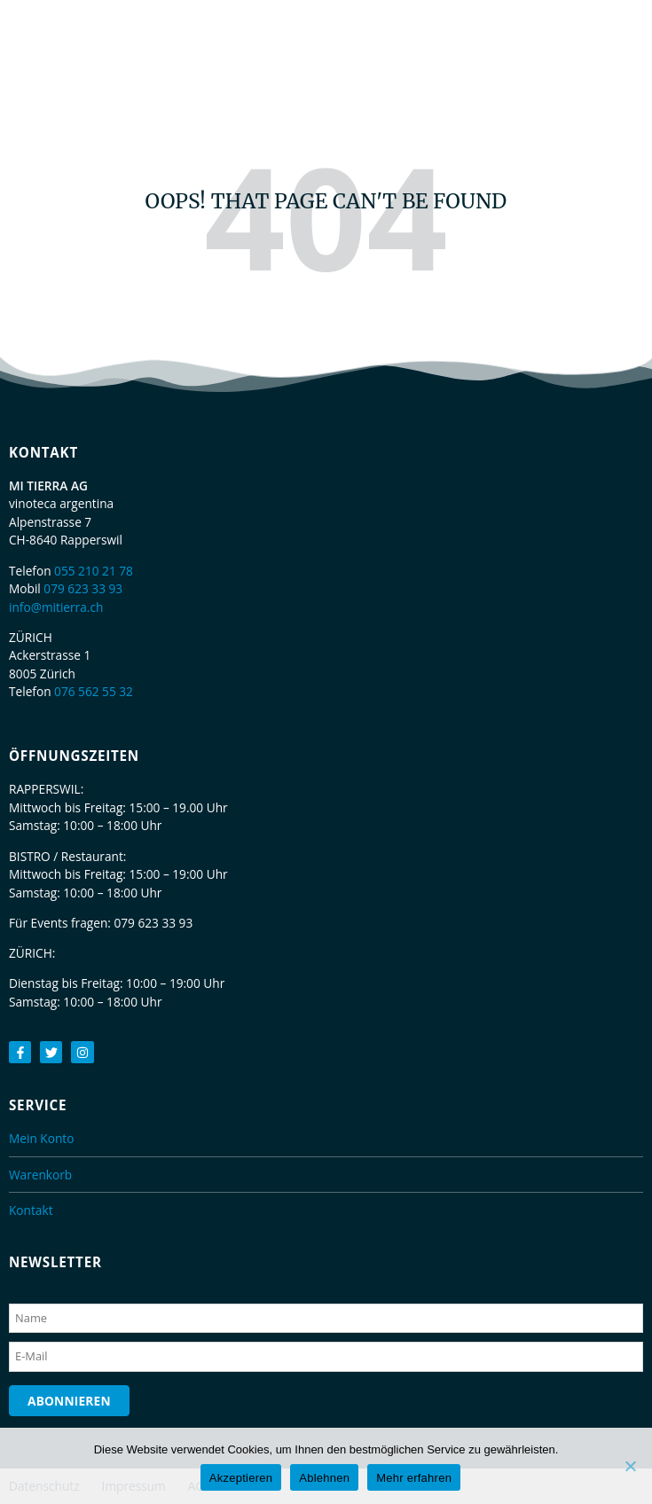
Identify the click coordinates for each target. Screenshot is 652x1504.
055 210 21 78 (93, 570)
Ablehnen (324, 1477)
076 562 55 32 (93, 691)
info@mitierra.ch (56, 607)
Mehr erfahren (414, 1477)
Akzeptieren (240, 1477)
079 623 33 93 (82, 588)
